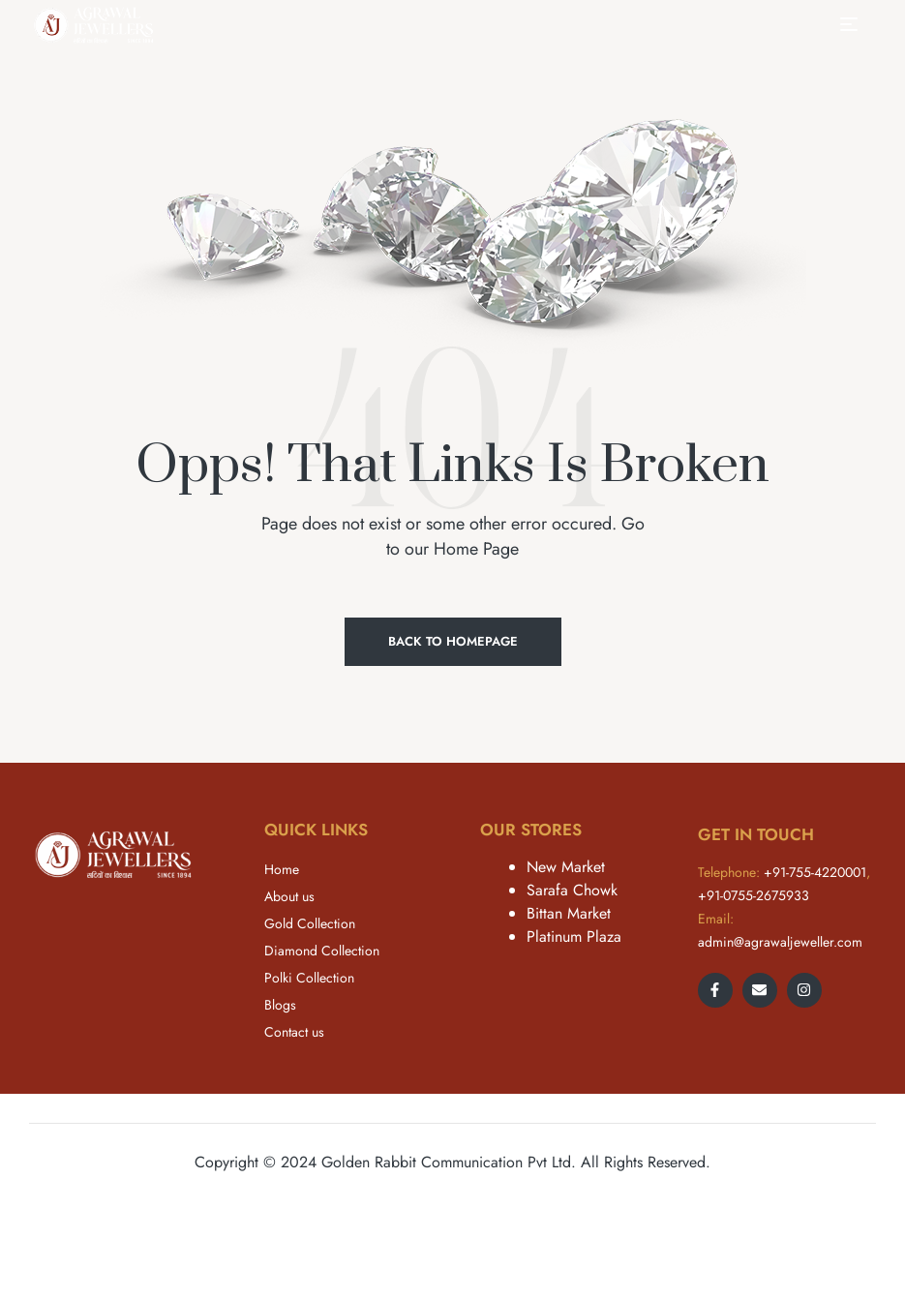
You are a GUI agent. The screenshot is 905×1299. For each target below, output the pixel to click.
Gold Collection (309, 923)
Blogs (280, 1004)
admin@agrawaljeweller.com (780, 942)
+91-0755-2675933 (753, 895)
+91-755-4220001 (815, 872)
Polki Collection (309, 977)
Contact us (294, 1032)
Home (281, 869)
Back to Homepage (453, 641)
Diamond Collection (321, 950)
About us (289, 896)
